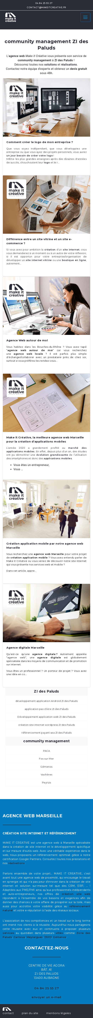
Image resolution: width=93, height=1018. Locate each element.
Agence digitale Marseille (25, 647)
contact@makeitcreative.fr (46, 7)
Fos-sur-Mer (46, 758)
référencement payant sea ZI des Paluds (46, 732)
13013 (48, 937)
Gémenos (46, 766)
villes (59, 933)
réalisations (16, 863)
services (8, 933)
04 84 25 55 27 (44, 3)
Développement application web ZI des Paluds (46, 716)
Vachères (46, 774)
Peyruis (46, 782)
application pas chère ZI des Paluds (47, 709)
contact (8, 1013)
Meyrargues (35, 937)
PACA (46, 750)
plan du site (30, 1013)
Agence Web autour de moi (27, 340)
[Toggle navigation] (85, 17)
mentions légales (58, 1013)
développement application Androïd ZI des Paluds (46, 701)
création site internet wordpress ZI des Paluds (46, 724)
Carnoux (19, 937)
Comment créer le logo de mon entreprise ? (39, 142)
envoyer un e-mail (46, 997)
